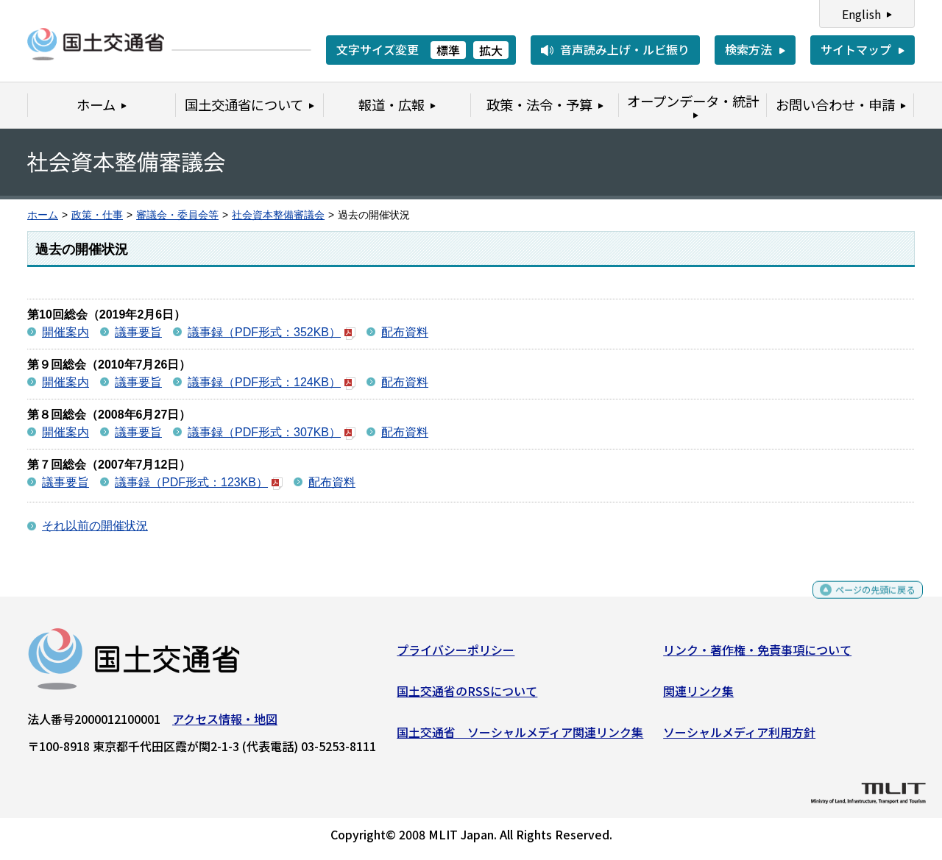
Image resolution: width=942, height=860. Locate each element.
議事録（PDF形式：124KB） (271, 382)
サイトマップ (856, 49)
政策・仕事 (97, 215)
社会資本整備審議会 (278, 215)
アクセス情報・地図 (224, 724)
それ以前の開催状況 (95, 525)
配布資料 (404, 332)
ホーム (42, 215)
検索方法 (748, 49)
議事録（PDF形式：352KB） (271, 332)
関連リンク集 (698, 697)
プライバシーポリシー (455, 655)
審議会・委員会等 (177, 215)
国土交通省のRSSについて (467, 697)
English (861, 14)
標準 (448, 50)
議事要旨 (138, 332)
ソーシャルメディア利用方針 (739, 737)
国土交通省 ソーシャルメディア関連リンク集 (520, 737)
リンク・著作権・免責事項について (757, 655)
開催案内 (65, 332)
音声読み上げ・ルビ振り (625, 49)
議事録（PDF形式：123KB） (199, 482)
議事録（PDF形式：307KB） (271, 432)
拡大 (491, 50)
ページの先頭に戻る (863, 602)
